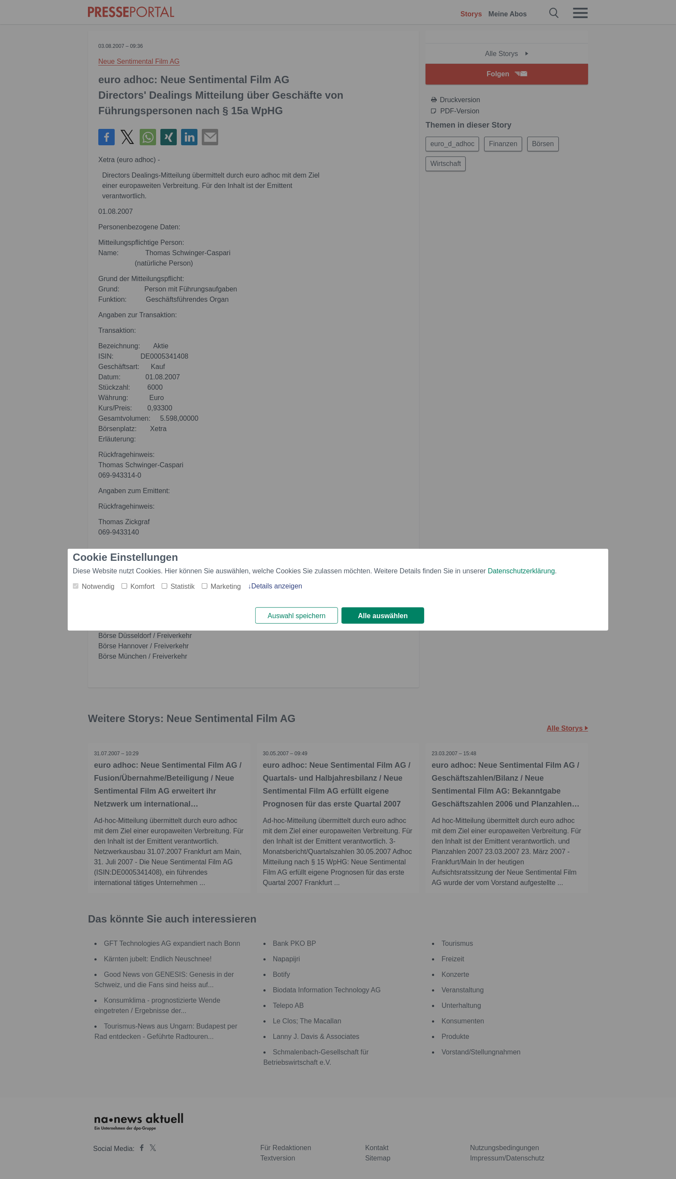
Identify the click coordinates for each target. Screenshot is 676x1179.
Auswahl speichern (296, 615)
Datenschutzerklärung (521, 570)
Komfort (142, 586)
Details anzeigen (276, 585)
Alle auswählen (383, 615)
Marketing (225, 586)
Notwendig (98, 586)
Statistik (182, 586)
